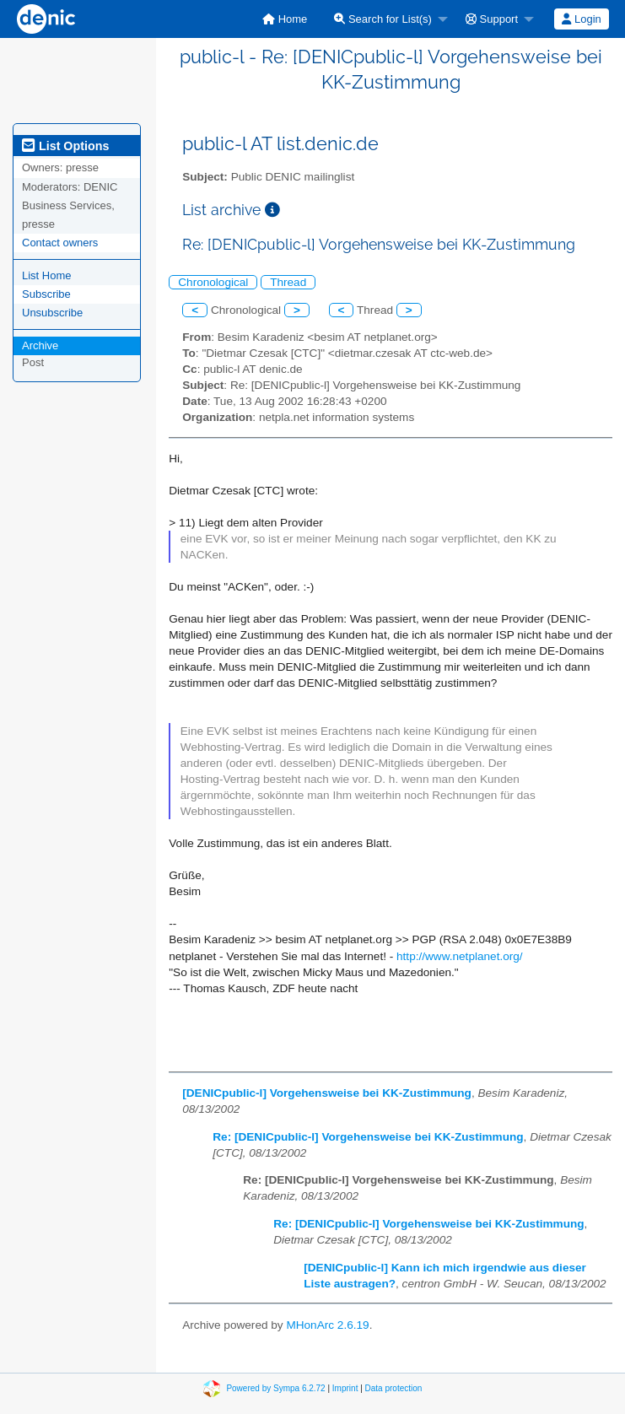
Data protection (394, 1388)
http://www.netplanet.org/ (459, 956)
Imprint (345, 1388)
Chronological (213, 282)
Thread (288, 282)
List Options (65, 146)
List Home (47, 275)
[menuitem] (285, 19)
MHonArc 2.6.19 (327, 1325)
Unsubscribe (52, 312)
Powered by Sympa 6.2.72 (275, 1388)
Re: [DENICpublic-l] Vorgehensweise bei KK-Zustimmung (368, 1137)
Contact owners (60, 242)
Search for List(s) (383, 19)
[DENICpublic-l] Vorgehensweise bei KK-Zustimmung (326, 1093)
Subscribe (46, 294)
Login (581, 19)
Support (492, 19)
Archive (40, 345)
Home (284, 19)
